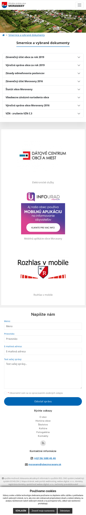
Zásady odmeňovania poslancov (25, 73)
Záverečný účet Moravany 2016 (24, 81)
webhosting (51, 481)
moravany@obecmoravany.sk (45, 464)
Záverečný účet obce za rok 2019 (25, 57)
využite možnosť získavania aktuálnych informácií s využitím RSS (32, 478)
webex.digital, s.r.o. (65, 481)
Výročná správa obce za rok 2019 (25, 65)
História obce (43, 421)
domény (79, 481)
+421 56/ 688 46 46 (45, 458)
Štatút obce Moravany (19, 89)
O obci (43, 417)
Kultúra (43, 428)
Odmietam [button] (65, 511)
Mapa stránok (28, 481)
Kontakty (43, 436)
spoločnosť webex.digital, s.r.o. (40, 484)
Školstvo (43, 424)
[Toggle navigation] (79, 5)
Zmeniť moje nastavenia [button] (43, 511)
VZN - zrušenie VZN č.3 (19, 113)
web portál (40, 481)
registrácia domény (16, 484)
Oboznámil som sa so (35, 393)
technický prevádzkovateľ (66, 484)
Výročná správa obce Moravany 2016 (27, 105)
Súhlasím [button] (20, 511)
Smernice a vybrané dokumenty (26, 35)
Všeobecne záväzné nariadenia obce (27, 97)
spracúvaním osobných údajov (47, 393)
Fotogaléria (43, 432)
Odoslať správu (43, 401)
